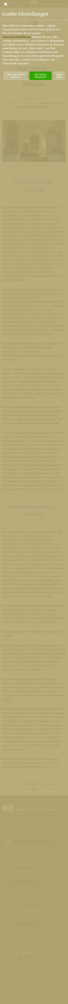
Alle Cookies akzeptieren (40, 75)
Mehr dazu (59, 75)
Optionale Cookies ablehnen (16, 75)
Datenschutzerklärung (17, 37)
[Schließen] (34, 4)
